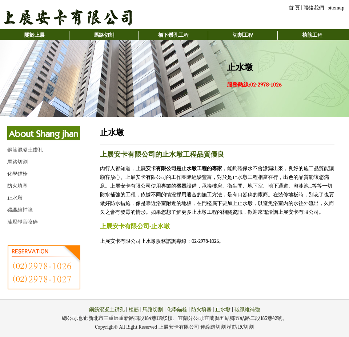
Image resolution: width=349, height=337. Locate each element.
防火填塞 (17, 186)
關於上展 (34, 35)
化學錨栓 (17, 174)
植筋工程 (312, 35)
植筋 (134, 309)
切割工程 (243, 35)
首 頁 (294, 8)
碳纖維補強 (20, 210)
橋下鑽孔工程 (173, 35)
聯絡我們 (314, 8)
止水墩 (15, 198)
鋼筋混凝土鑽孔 (25, 150)
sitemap (336, 8)
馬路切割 (104, 35)
